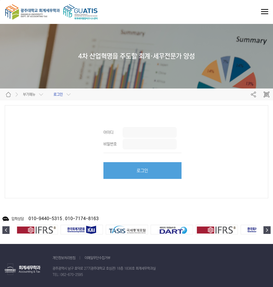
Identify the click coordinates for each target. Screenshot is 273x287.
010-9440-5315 (45, 218)
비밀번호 (110, 144)
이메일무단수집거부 (97, 257)
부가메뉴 (29, 94)
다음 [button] (267, 230)
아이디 (108, 132)
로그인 (142, 170)
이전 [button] (6, 230)
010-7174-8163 (82, 218)
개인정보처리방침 (64, 257)
